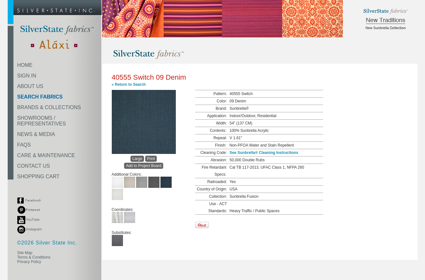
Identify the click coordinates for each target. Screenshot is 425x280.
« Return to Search (129, 84)
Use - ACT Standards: (217, 207)
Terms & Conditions (34, 257)
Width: (221, 123)
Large (137, 158)
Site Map (24, 253)
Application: (217, 116)
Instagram (29, 229)
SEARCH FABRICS (40, 97)
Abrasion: (219, 160)
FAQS (24, 145)
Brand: (221, 108)
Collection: (218, 196)
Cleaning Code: (213, 152)
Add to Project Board (143, 166)
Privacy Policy (29, 262)
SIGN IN (27, 75)
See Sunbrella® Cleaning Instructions (264, 152)
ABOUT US (30, 86)
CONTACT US (33, 166)
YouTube (28, 219)
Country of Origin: (212, 189)
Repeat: (220, 138)
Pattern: (220, 94)
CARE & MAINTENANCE (46, 155)
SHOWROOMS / (41, 120)
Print (151, 158)
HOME (25, 65)
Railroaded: (217, 182)
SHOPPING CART (38, 176)
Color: (222, 101)
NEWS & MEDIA (36, 134)
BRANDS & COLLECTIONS (49, 107)
